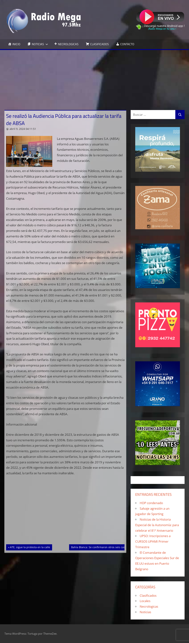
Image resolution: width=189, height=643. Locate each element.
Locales (145, 601)
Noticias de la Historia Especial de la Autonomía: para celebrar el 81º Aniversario (157, 525)
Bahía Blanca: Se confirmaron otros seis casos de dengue (106, 547)
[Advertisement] (94, 78)
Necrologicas (149, 606)
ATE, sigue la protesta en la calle (30, 547)
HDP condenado (151, 503)
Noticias (145, 612)
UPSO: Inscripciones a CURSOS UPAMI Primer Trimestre (153, 541)
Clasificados (148, 595)
